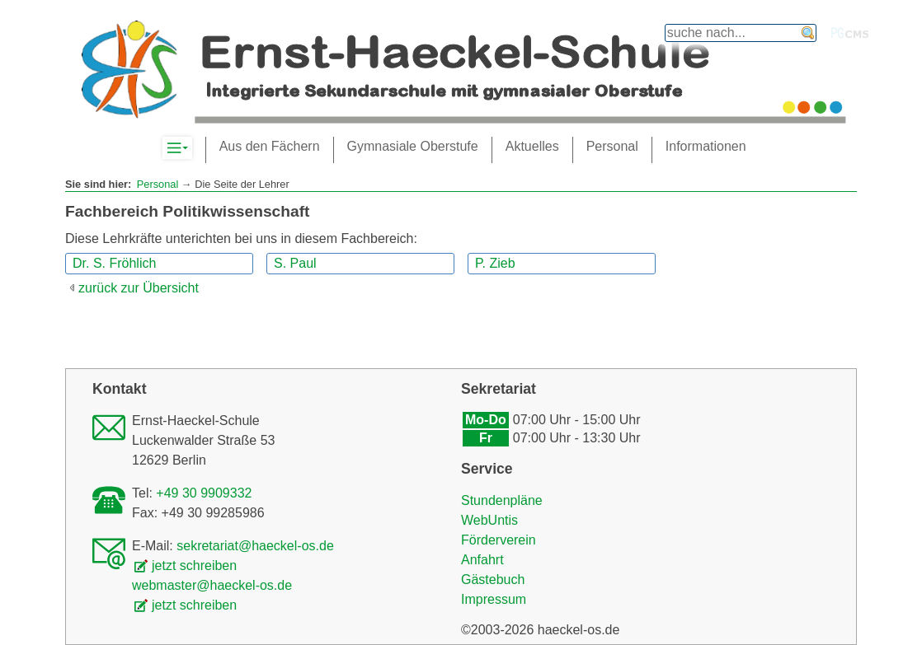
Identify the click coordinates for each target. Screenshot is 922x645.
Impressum (493, 599)
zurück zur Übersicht (138, 288)
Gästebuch (493, 580)
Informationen (706, 146)
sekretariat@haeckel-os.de (255, 546)
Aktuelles (532, 146)
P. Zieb (495, 263)
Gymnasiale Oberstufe (412, 146)
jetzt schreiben (194, 566)
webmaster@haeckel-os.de (212, 585)
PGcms (850, 33)
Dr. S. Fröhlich (114, 263)
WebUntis (489, 520)
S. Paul (295, 263)
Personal (158, 184)
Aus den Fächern (269, 146)
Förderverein (498, 540)
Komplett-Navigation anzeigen (191, 148)
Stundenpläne (502, 500)
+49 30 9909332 (204, 493)
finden (808, 33)
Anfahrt (482, 560)
